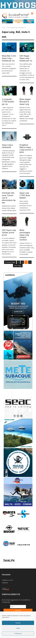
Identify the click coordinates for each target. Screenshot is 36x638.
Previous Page (10, 262)
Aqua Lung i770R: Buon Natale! (24, 195)
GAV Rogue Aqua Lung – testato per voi (25, 58)
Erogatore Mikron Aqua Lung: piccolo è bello (26, 148)
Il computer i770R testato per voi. (8, 101)
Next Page (17, 265)
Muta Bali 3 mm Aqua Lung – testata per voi (9, 58)
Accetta (18, 623)
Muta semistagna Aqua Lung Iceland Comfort (24, 235)
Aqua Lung (8, 32)
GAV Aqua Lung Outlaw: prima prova (9, 232)
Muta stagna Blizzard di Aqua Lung (25, 101)
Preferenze (18, 633)
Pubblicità (5, 583)
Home (3, 27)
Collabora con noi (7, 580)
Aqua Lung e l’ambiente (7, 146)
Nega (18, 628)
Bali (18, 32)
